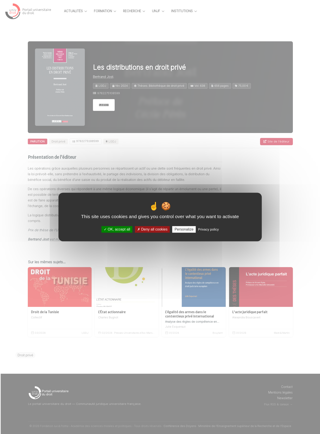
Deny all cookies (152, 229)
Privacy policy (208, 229)
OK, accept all (117, 229)
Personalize (184, 229)
